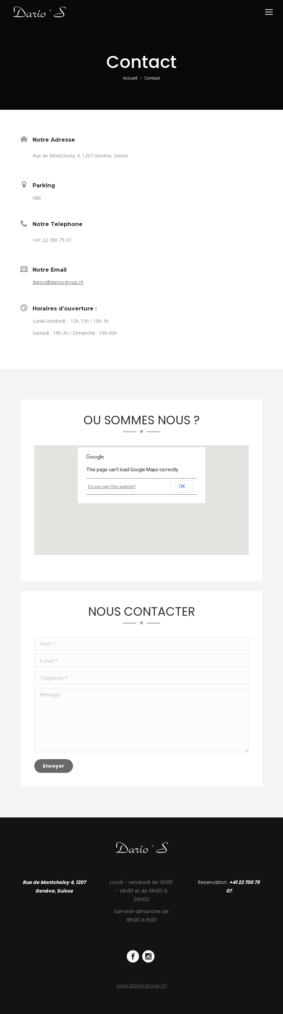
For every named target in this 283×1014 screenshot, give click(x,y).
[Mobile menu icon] (269, 12)
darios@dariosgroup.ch (58, 282)
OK (182, 486)
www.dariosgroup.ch (141, 985)
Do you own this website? (112, 486)
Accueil (130, 78)
